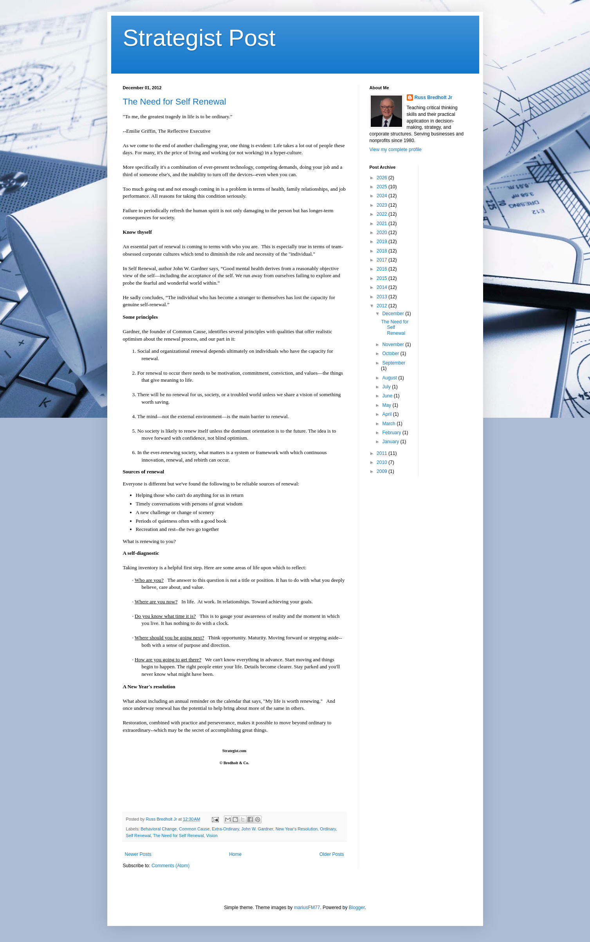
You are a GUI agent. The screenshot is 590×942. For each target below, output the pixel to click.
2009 (382, 471)
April (387, 414)
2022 (382, 214)
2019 (382, 241)
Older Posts (331, 854)
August (390, 378)
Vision (212, 835)
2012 (382, 306)
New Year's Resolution (297, 829)
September (393, 363)
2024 (382, 196)
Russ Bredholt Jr (434, 97)
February (392, 432)
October (391, 353)
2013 (382, 297)
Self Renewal (138, 835)
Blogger (357, 907)
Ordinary (328, 829)
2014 (382, 287)
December (393, 313)
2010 (382, 462)
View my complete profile (396, 149)
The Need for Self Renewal (174, 101)
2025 (382, 186)
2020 (382, 232)
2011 (382, 453)
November (393, 344)
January (391, 441)
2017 (382, 260)
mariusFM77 (307, 907)
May (387, 405)
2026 (382, 177)
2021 (382, 223)
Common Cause (194, 829)
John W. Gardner (257, 829)
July (387, 387)
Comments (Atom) (170, 865)
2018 (382, 251)
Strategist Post (199, 38)
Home (235, 854)
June (387, 396)
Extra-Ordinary (225, 829)
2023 (382, 205)
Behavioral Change (159, 829)
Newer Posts (138, 854)
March (389, 423)
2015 (382, 278)
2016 (382, 269)
